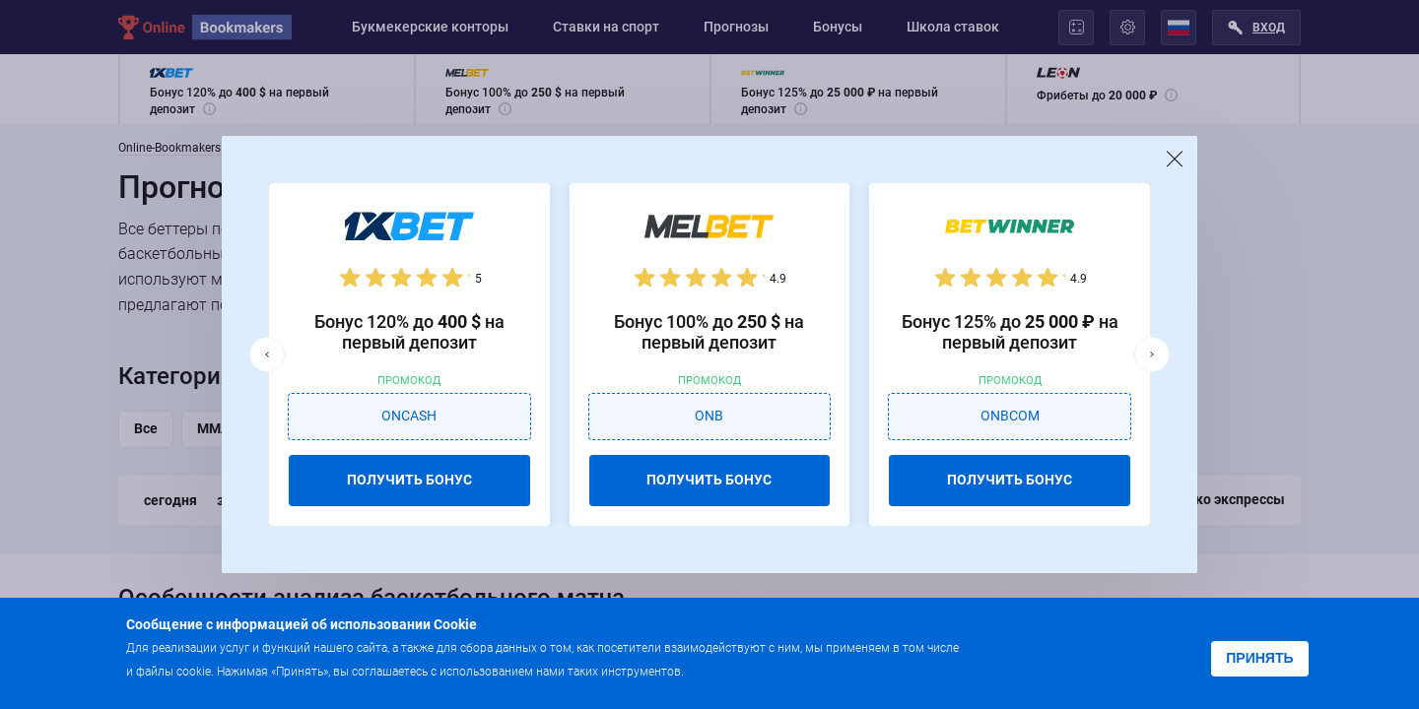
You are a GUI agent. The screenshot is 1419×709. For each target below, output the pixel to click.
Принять (1259, 658)
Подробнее (726, 670)
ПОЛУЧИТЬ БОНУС (409, 479)
